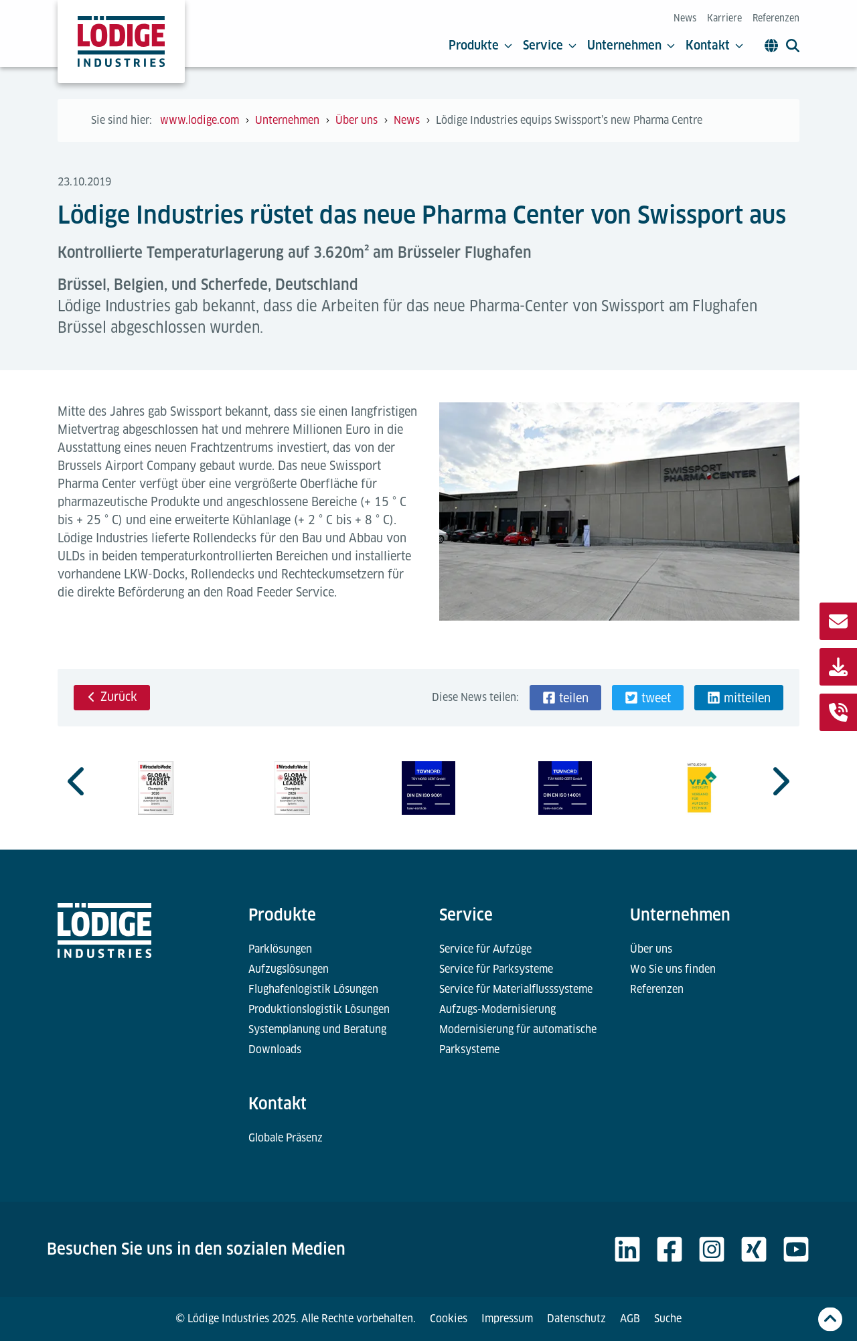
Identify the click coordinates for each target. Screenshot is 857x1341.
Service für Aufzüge (485, 949)
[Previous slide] (78, 781)
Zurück (111, 697)
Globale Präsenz (285, 1137)
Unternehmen (631, 46)
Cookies (448, 1318)
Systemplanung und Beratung (317, 1029)
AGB (630, 1318)
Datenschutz (576, 1318)
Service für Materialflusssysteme (516, 989)
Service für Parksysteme (496, 969)
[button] (565, 697)
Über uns (651, 949)
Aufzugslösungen (288, 969)
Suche (668, 1318)
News (685, 18)
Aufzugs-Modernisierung (497, 1009)
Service (549, 46)
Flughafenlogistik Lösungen (313, 989)
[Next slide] (779, 781)
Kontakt (714, 46)
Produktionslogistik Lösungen (319, 1009)
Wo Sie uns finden (673, 969)
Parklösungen (280, 949)
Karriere (724, 18)
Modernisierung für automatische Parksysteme (518, 1039)
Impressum (507, 1318)
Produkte (480, 46)
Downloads (274, 1049)
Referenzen (776, 18)
